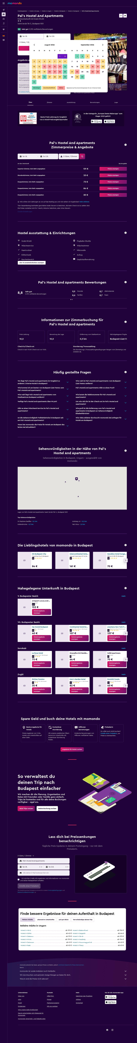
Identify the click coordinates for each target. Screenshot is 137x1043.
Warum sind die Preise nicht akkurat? (73, 979)
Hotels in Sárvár (78, 936)
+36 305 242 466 (24, 26)
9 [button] (65, 61)
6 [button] (49, 61)
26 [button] (44, 77)
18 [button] (39, 72)
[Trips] (3, 29)
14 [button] (55, 66)
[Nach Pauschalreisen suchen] (3, 23)
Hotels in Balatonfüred (80, 930)
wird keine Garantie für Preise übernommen (71, 965)
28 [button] (55, 77)
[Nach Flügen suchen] (3, 10)
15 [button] (60, 66)
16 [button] (65, 66)
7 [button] (54, 61)
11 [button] (39, 66)
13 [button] (49, 66)
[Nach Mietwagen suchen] (3, 19)
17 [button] (34, 72)
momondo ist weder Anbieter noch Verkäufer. (73, 971)
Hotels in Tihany (78, 945)
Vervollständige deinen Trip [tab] (82, 919)
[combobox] (46, 860)
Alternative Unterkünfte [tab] (45, 919)
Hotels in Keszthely (79, 939)
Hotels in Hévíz (26, 930)
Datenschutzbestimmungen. (26, 892)
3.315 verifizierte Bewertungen (41, 29)
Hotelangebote (22, 11)
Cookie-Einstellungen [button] (25, 211)
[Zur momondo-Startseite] (15, 3)
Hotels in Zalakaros (27, 936)
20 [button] (50, 72)
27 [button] (50, 77)
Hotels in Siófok (26, 933)
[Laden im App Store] (109, 122)
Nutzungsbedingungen (55, 890)
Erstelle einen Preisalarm (109, 733)
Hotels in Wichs (26, 939)
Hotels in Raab (26, 945)
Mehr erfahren (84, 202)
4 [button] (39, 61)
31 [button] (34, 82)
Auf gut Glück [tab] (63, 919)
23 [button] (65, 72)
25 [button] (39, 77)
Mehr (124, 596)
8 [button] (59, 61)
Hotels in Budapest (59, 11)
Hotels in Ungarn (47, 11)
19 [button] (44, 72)
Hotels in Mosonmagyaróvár (82, 942)
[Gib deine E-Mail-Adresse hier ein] (46, 872)
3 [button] (34, 61)
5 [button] (44, 61)
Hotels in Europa (34, 11)
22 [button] (60, 72)
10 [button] (34, 66)
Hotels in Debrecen (27, 942)
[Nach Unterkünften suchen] (3, 14)
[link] (41, 612)
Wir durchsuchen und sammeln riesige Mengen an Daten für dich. (73, 975)
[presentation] (109, 121)
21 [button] (55, 72)
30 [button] (65, 77)
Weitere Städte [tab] (27, 919)
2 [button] (65, 56)
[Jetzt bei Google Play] (96, 122)
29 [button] (60, 77)
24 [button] (34, 77)
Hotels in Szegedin (79, 933)
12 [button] (44, 66)
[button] (3, 3)
